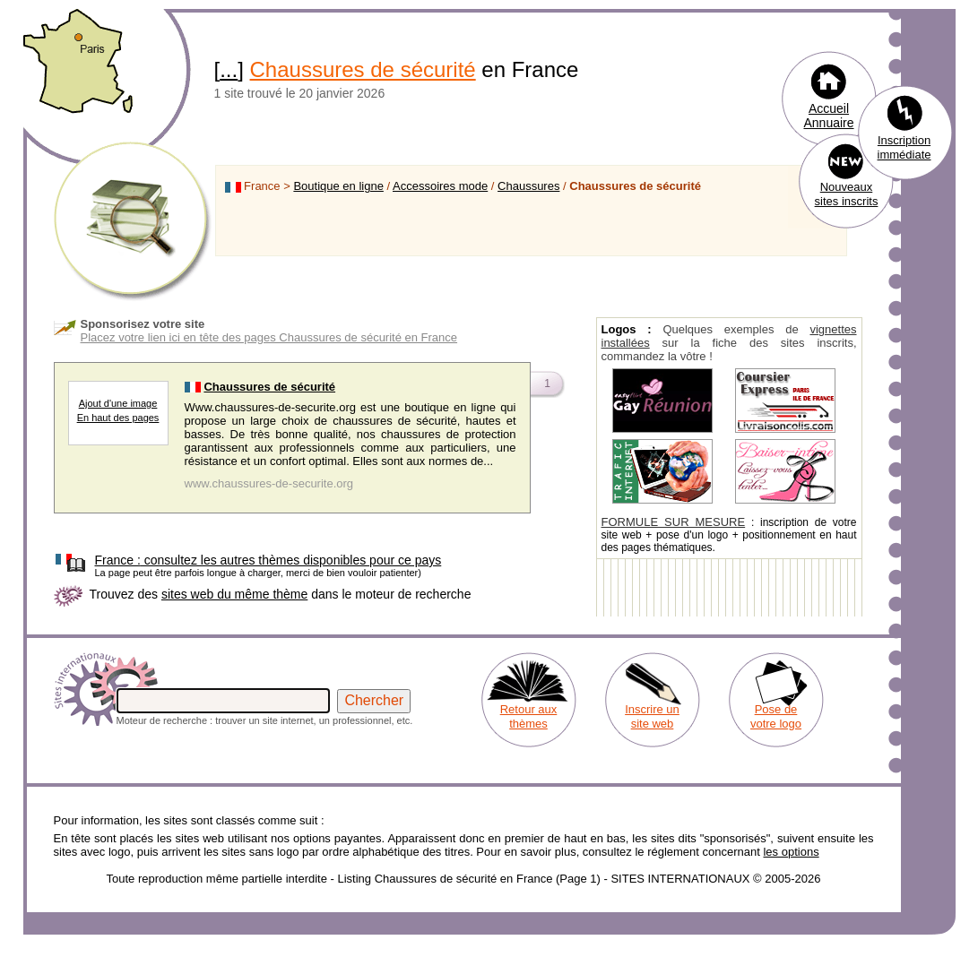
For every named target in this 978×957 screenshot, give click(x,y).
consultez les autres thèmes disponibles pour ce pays (268, 560)
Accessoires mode (440, 186)
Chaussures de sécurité (363, 69)
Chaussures (528, 186)
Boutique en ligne (338, 186)
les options (790, 851)
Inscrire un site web (652, 716)
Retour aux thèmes (529, 716)
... (229, 69)
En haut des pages (118, 417)
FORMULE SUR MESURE (674, 522)
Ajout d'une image (118, 403)
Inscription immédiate (904, 147)
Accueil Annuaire (828, 115)
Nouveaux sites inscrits (846, 194)
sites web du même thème (234, 594)
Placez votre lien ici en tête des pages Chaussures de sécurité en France (269, 337)
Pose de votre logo (775, 716)
